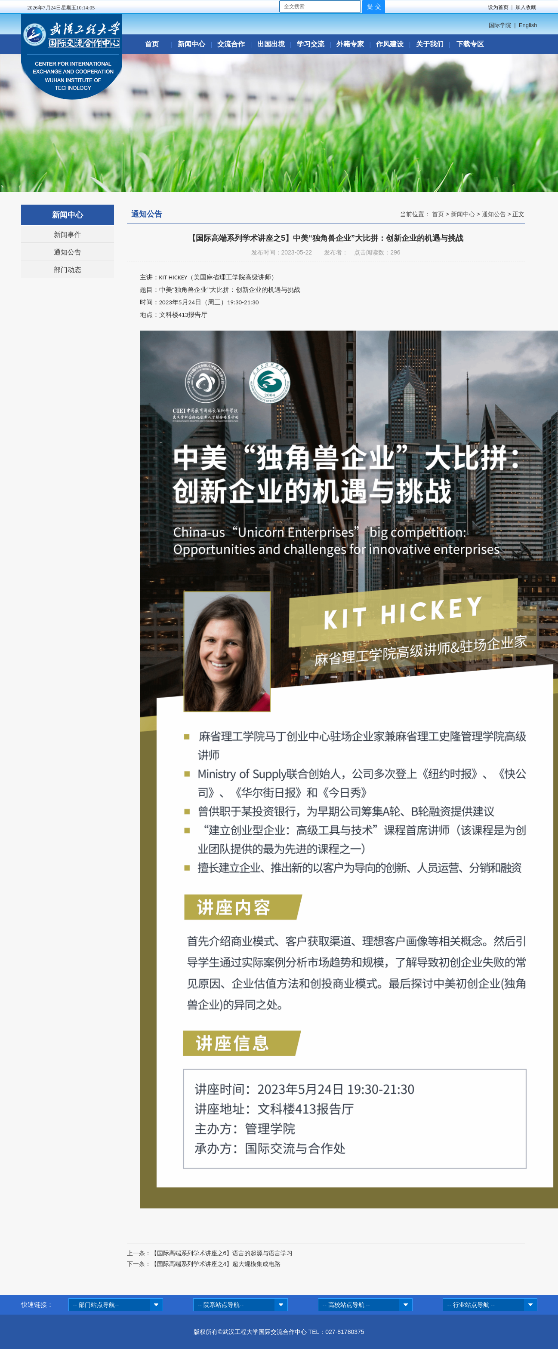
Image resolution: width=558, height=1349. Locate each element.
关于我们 (430, 44)
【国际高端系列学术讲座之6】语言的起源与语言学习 (222, 1253)
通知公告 (67, 252)
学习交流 (310, 44)
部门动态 (67, 269)
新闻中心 (191, 44)
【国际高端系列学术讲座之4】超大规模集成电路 (216, 1263)
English (528, 25)
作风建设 (390, 44)
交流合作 (231, 44)
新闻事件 (67, 234)
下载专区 (470, 44)
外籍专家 (350, 44)
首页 (152, 44)
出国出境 (271, 44)
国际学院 (500, 25)
